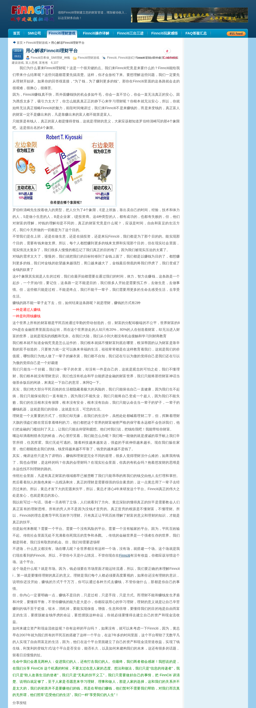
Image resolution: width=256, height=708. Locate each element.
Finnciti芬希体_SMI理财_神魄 (50, 57)
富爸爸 (43, 62)
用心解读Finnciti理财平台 (52, 50)
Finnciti (111, 57)
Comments (170, 53)
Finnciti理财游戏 (37, 42)
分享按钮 (19, 703)
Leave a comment (148, 57)
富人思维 (32, 62)
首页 (20, 42)
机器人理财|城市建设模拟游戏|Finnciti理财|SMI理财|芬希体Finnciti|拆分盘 (33, 13)
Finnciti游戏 (126, 57)
